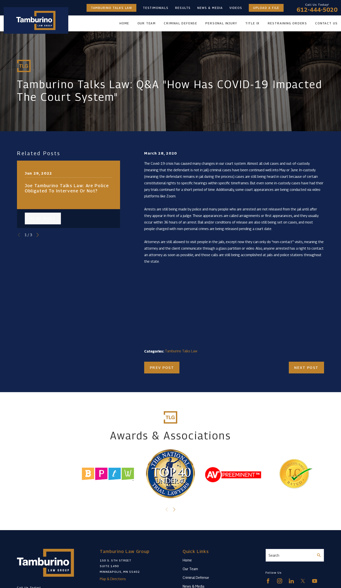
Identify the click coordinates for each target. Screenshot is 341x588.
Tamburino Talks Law (111, 8)
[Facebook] (268, 580)
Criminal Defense (196, 577)
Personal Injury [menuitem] (221, 23)
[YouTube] (314, 580)
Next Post (306, 367)
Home (187, 560)
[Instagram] (279, 580)
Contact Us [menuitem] (326, 23)
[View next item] (38, 235)
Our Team (190, 569)
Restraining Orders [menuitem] (287, 23)
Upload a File (266, 8)
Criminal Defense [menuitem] (180, 23)
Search (274, 555)
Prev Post (162, 367)
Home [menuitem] (124, 23)
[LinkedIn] (291, 580)
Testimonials (156, 8)
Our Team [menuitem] (146, 23)
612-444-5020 (317, 9)
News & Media (210, 8)
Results (183, 8)
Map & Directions (113, 579)
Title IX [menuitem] (252, 23)
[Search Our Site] (319, 555)
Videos (235, 8)
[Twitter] (302, 580)
